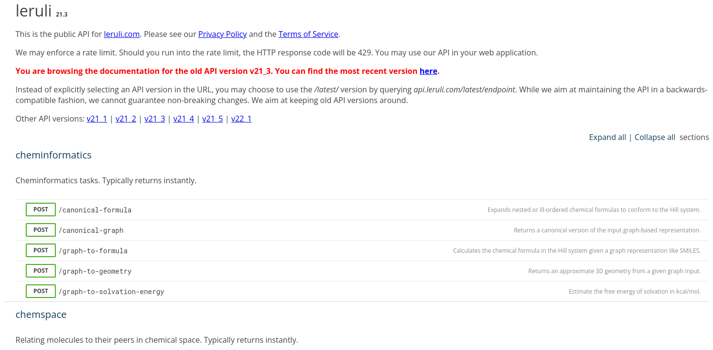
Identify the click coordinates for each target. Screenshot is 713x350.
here (428, 71)
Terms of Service (308, 34)
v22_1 (241, 118)
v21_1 (97, 118)
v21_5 (212, 118)
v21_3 (155, 118)
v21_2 (126, 118)
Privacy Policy (223, 34)
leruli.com (122, 34)
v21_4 (183, 118)
